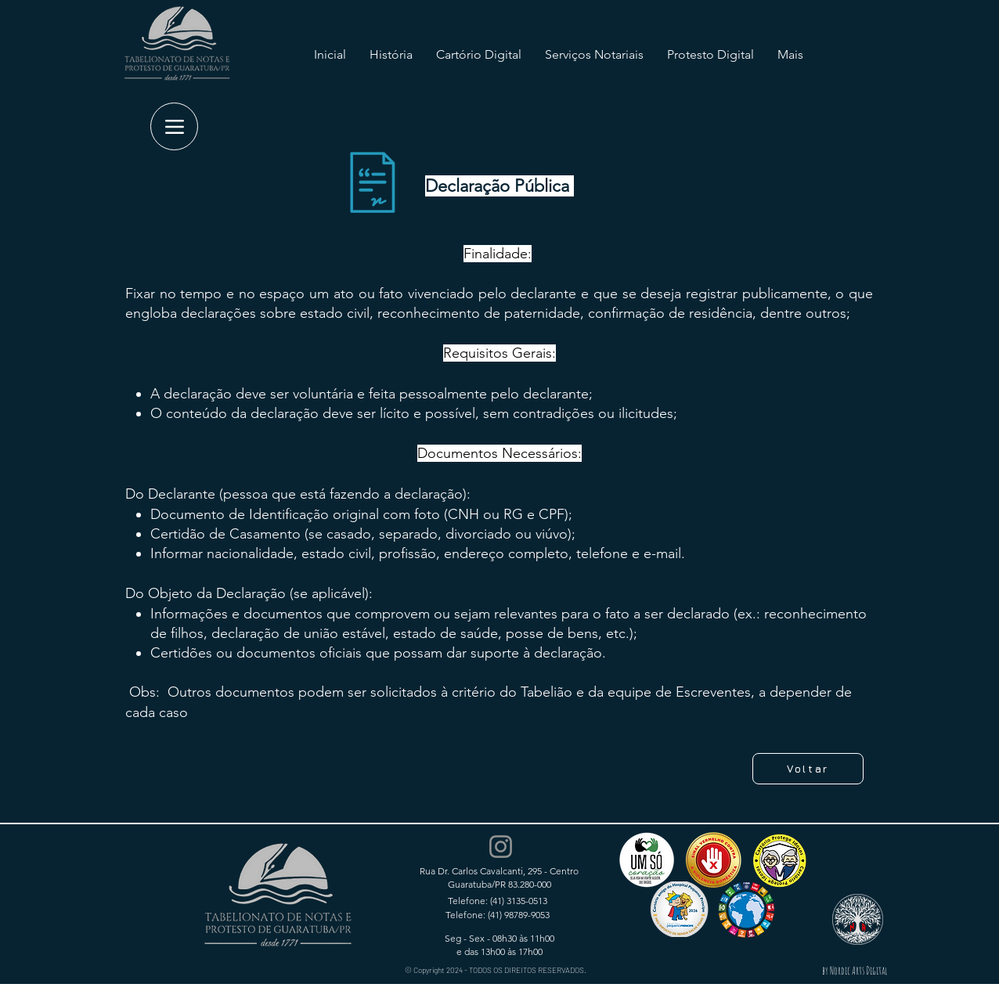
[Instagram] (500, 846)
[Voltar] (808, 768)
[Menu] (174, 126)
